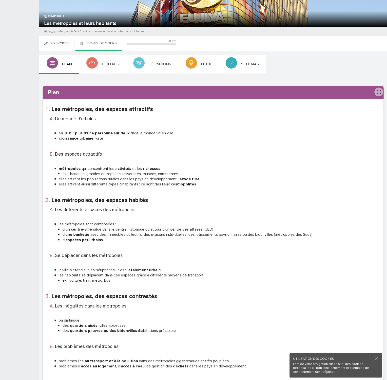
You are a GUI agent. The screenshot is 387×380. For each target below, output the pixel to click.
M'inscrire (20, 22)
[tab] (58, 64)
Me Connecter (20, 29)
